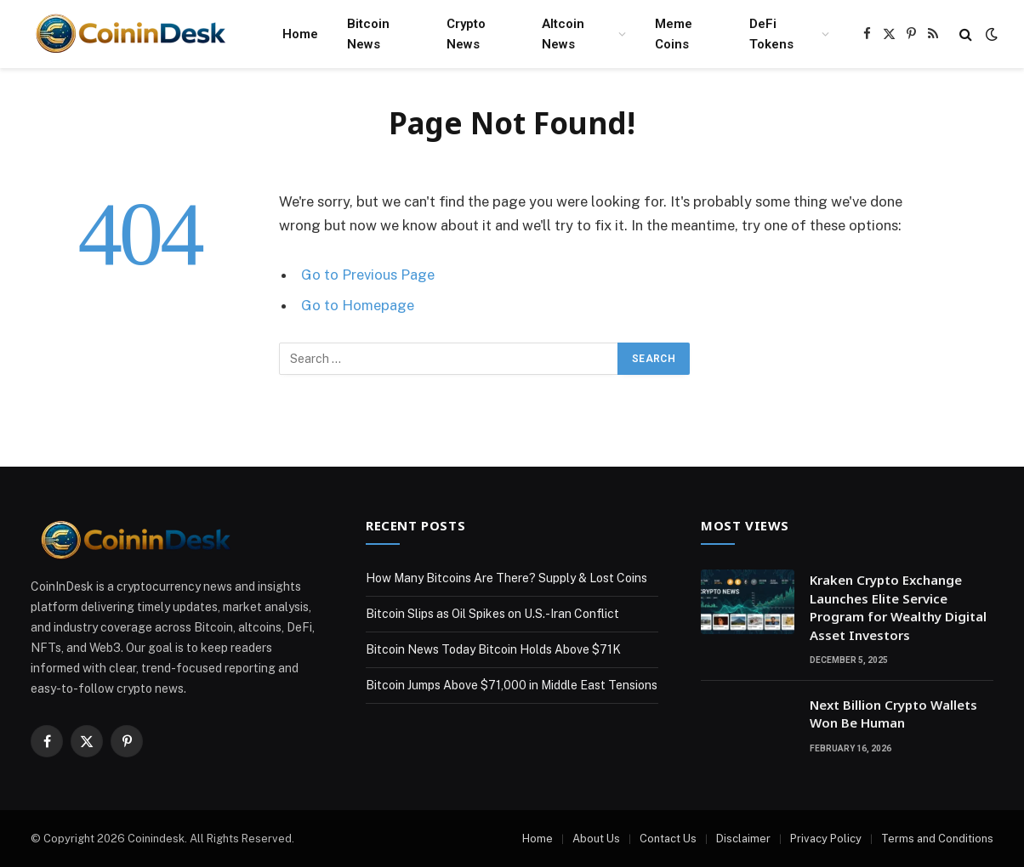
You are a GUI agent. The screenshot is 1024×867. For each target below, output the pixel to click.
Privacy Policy (826, 838)
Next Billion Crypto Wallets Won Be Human (893, 713)
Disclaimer (743, 838)
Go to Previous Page (368, 274)
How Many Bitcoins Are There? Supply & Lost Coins (506, 578)
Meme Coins (673, 34)
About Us (596, 838)
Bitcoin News (368, 34)
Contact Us (668, 838)
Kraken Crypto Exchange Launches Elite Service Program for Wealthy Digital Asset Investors (898, 607)
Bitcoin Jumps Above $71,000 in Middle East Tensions (511, 685)
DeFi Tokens (771, 34)
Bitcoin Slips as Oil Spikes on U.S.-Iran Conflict (492, 613)
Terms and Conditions (937, 838)
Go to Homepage (357, 305)
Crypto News (466, 34)
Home (300, 34)
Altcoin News (563, 34)
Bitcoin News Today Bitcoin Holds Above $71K (493, 649)
